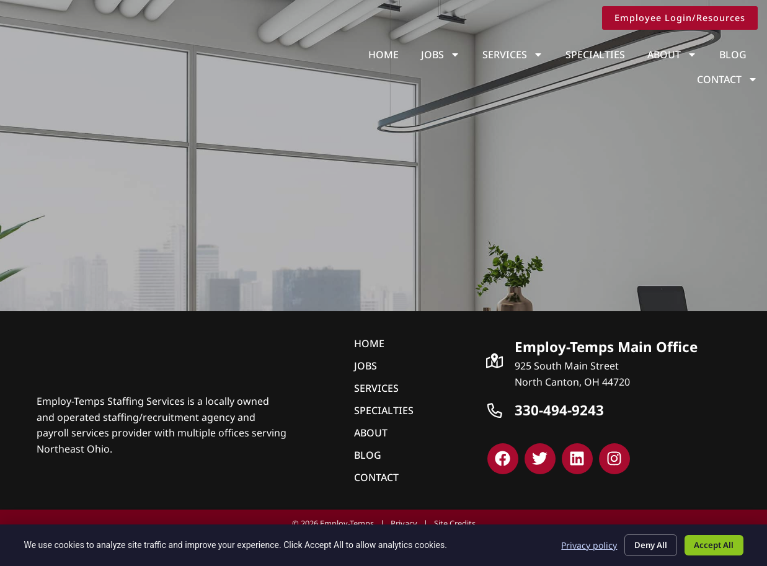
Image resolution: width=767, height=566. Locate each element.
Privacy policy (578, 544)
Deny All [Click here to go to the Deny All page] (643, 543)
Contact (730, 54)
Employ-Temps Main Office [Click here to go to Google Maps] (606, 346)
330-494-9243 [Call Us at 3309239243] (559, 410)
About (603, 54)
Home (314, 54)
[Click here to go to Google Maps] (494, 360)
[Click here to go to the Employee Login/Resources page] (683, 18)
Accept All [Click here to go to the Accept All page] (711, 543)
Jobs (371, 54)
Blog (664, 54)
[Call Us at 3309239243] (494, 410)
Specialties (526, 54)
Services (444, 54)
